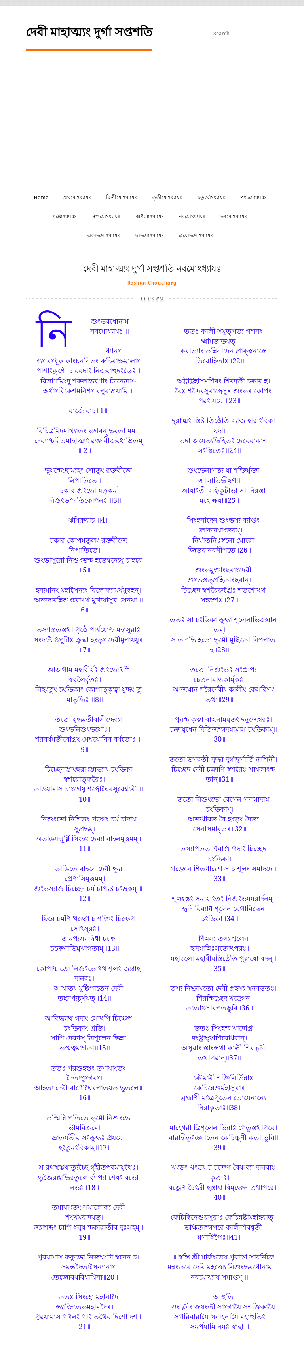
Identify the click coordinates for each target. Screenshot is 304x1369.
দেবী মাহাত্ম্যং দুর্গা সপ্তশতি (89, 32)
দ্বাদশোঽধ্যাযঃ (149, 235)
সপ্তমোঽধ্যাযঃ (106, 216)
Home (41, 197)
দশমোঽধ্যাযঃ (233, 216)
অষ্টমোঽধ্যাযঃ (150, 216)
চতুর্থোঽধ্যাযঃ (211, 197)
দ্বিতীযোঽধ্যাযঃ (121, 197)
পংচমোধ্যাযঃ (253, 197)
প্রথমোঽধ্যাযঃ (77, 197)
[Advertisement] (152, 128)
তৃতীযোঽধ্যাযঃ (167, 197)
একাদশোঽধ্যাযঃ (103, 235)
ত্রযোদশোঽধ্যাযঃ (196, 235)
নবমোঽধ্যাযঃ (192, 216)
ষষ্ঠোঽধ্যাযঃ (65, 216)
